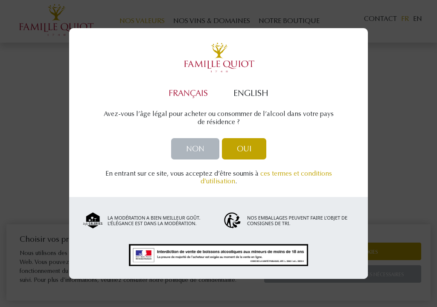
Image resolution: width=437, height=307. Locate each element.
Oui (244, 150)
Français (188, 94)
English (250, 94)
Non (195, 150)
